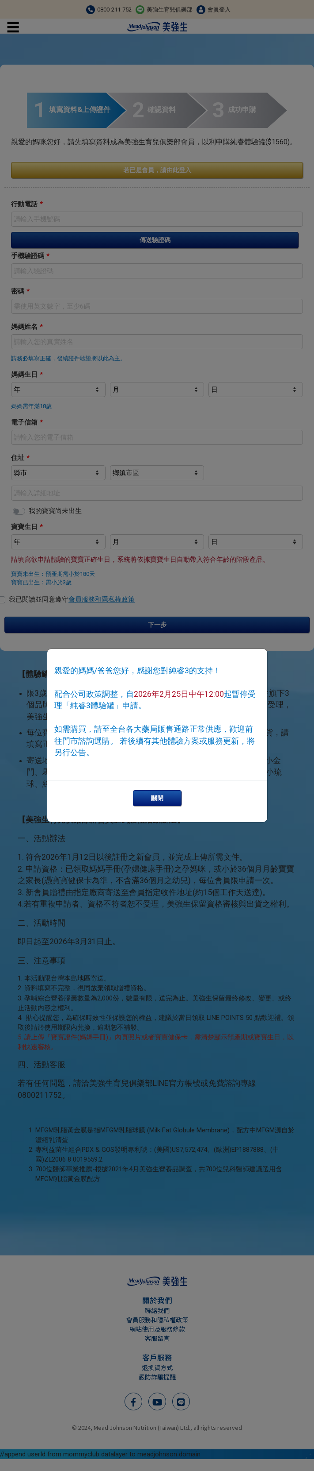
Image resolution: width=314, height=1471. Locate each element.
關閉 (157, 798)
